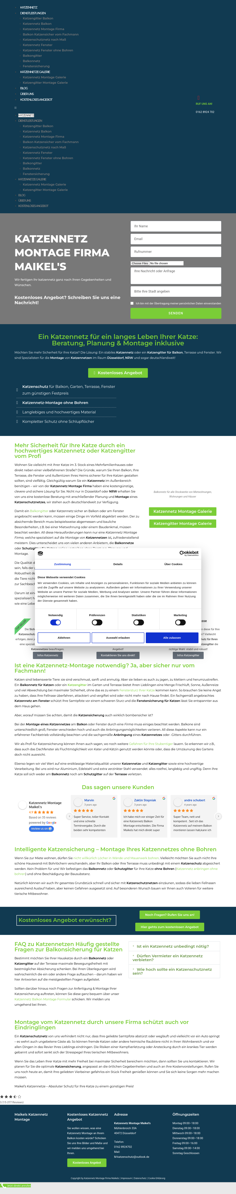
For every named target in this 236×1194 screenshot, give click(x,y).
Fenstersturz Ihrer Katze (137, 695)
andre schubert (194, 805)
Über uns (28, 97)
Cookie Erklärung (156, 1182)
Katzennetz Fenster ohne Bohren (48, 51)
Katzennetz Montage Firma (43, 30)
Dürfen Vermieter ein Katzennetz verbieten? (174, 968)
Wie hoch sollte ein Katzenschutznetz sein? (161, 983)
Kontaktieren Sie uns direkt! (118, 660)
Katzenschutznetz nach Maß (44, 41)
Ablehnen (64, 637)
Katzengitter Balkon (38, 19)
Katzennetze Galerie (37, 73)
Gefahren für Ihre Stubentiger (151, 749)
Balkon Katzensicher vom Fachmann (51, 36)
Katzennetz (30, 8)
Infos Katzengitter (188, 660)
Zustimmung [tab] (62, 564)
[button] (103, 111)
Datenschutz (140, 1182)
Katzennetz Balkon (37, 25)
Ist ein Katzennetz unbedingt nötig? (169, 953)
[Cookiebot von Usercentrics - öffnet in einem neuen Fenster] (182, 553)
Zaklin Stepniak (145, 805)
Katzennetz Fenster (37, 46)
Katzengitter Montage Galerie (45, 84)
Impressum (126, 1182)
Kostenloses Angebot (38, 103)
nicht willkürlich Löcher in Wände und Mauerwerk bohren (116, 863)
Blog (24, 90)
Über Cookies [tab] (173, 564)
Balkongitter (32, 57)
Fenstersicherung (36, 67)
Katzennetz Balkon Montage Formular (43, 1004)
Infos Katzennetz (47, 660)
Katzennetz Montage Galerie (44, 79)
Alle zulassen (172, 637)
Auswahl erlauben (118, 637)
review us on (41, 833)
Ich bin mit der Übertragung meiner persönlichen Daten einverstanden (178, 307)
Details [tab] (118, 564)
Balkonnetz (31, 62)
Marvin (89, 805)
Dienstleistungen (35, 14)
